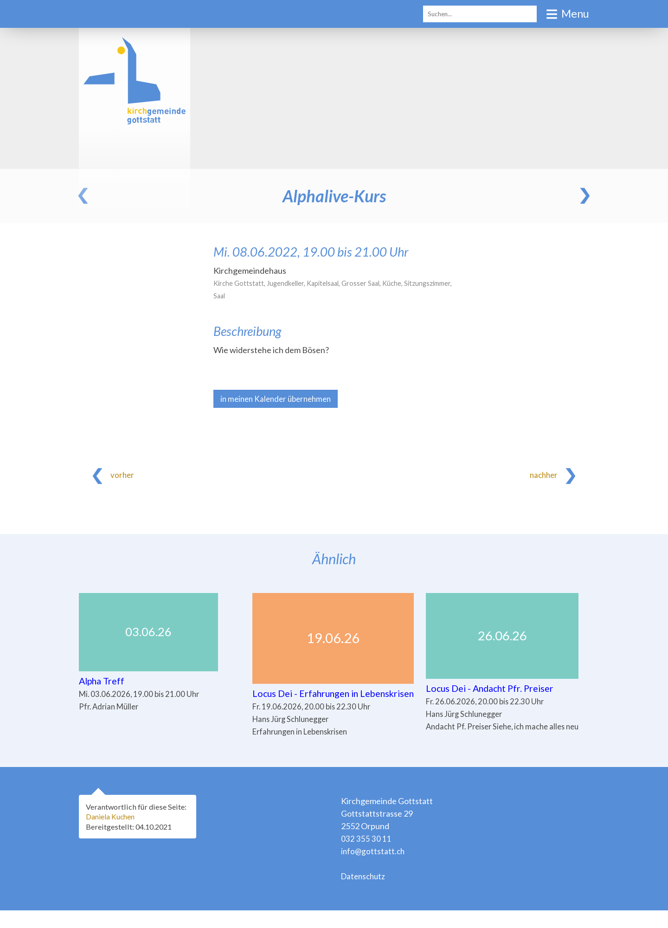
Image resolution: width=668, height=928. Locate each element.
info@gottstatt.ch (373, 869)
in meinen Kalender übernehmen (279, 399)
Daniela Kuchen (112, 834)
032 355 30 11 (366, 856)
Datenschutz (364, 894)
